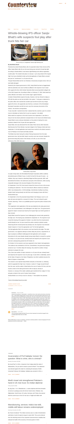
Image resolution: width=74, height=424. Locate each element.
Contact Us (36, 29)
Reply (13, 308)
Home (9, 29)
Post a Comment (16, 374)
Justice (16, 285)
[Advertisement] (37, 19)
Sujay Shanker (14, 311)
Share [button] (49, 283)
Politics (20, 285)
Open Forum (16, 29)
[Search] (60, 3)
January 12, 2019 (20, 292)
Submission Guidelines (26, 29)
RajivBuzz (52, 29)
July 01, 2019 (20, 311)
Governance (11, 285)
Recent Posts (44, 29)
